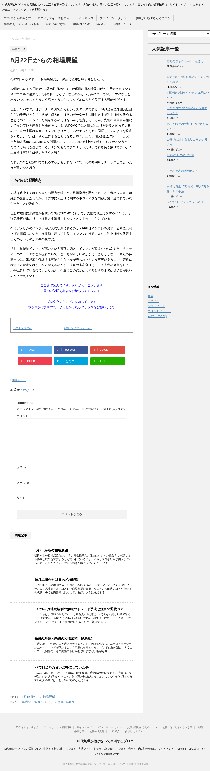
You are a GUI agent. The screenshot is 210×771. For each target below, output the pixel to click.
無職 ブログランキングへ (78, 328)
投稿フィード (156, 306)
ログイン (153, 301)
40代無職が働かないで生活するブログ (105, 741)
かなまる (29, 390)
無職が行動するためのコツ (152, 18)
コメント (24, 416)
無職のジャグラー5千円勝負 (185, 61)
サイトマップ (84, 18)
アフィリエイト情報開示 (53, 18)
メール (23, 482)
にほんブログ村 (22, 328)
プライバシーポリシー (114, 18)
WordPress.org (157, 316)
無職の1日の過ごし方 (180, 155)
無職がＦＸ (19, 380)
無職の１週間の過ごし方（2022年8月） (49, 702)
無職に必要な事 (56, 24)
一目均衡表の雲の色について (185, 170)
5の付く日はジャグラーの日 (185, 202)
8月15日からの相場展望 (38, 696)
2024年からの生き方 (17, 18)
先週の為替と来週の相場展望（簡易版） (64, 638)
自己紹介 (102, 24)
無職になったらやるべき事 (21, 24)
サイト (21, 497)
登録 (150, 296)
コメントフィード (159, 311)
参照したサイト (124, 24)
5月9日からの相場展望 (51, 550)
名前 (21, 467)
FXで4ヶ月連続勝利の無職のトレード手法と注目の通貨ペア (79, 609)
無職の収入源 (81, 24)
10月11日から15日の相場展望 (56, 579)
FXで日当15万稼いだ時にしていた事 (61, 667)
